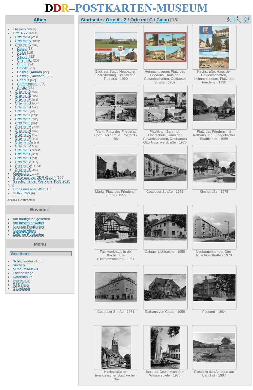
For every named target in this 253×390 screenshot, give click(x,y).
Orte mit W (23, 166)
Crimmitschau (28, 84)
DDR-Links (21, 193)
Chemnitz (24, 60)
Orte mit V (23, 162)
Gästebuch (21, 288)
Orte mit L (22, 123)
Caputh (23, 56)
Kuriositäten (22, 173)
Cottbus (23, 80)
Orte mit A (23, 37)
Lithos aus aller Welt (29, 189)
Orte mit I (22, 111)
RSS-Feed (21, 284)
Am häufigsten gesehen (31, 219)
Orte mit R (23, 146)
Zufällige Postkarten (28, 234)
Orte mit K (23, 119)
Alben (40, 19)
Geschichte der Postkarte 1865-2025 (42, 181)
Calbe (21, 52)
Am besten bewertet (28, 223)
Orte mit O (23, 134)
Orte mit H (23, 107)
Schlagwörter (23, 261)
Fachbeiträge (23, 273)
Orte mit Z (23, 169)
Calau (22, 48)
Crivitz (22, 87)
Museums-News (25, 269)
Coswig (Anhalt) (29, 72)
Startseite (91, 19)
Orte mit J (22, 115)
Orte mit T (23, 154)
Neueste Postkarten (28, 226)
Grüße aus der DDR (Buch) (34, 177)
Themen (19, 29)
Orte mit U (23, 158)
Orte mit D (23, 91)
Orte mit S (23, 150)
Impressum (21, 281)
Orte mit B (23, 41)
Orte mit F (23, 99)
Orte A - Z (20, 33)
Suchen (19, 265)
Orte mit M (23, 126)
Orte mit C (23, 45)
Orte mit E (23, 95)
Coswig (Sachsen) (31, 76)
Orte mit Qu (24, 142)
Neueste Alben (24, 230)
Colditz (22, 68)
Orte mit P (23, 138)
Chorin (22, 64)
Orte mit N (23, 130)
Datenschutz (22, 277)
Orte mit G (23, 103)
